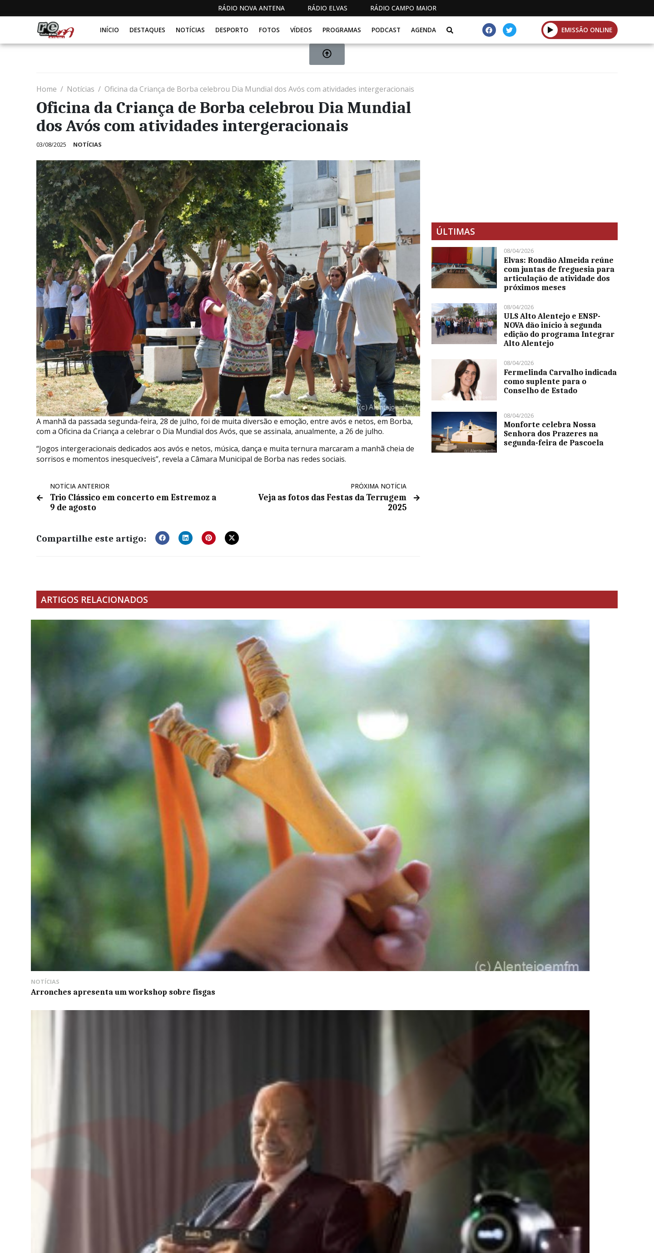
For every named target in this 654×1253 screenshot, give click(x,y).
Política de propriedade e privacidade (552, 1193)
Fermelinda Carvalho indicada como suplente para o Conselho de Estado (560, 381)
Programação (386, 1193)
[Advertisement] (524, 147)
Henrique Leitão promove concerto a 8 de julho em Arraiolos (399, 729)
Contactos (448, 1193)
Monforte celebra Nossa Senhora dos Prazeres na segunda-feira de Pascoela (554, 433)
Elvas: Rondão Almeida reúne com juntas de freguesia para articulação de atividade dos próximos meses (559, 274)
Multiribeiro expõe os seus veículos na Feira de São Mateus (103, 861)
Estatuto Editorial (310, 1193)
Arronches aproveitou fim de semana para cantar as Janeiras (542, 729)
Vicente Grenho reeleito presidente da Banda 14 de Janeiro (252, 861)
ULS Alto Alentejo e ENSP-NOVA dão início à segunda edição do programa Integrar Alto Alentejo (559, 329)
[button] (162, 536)
